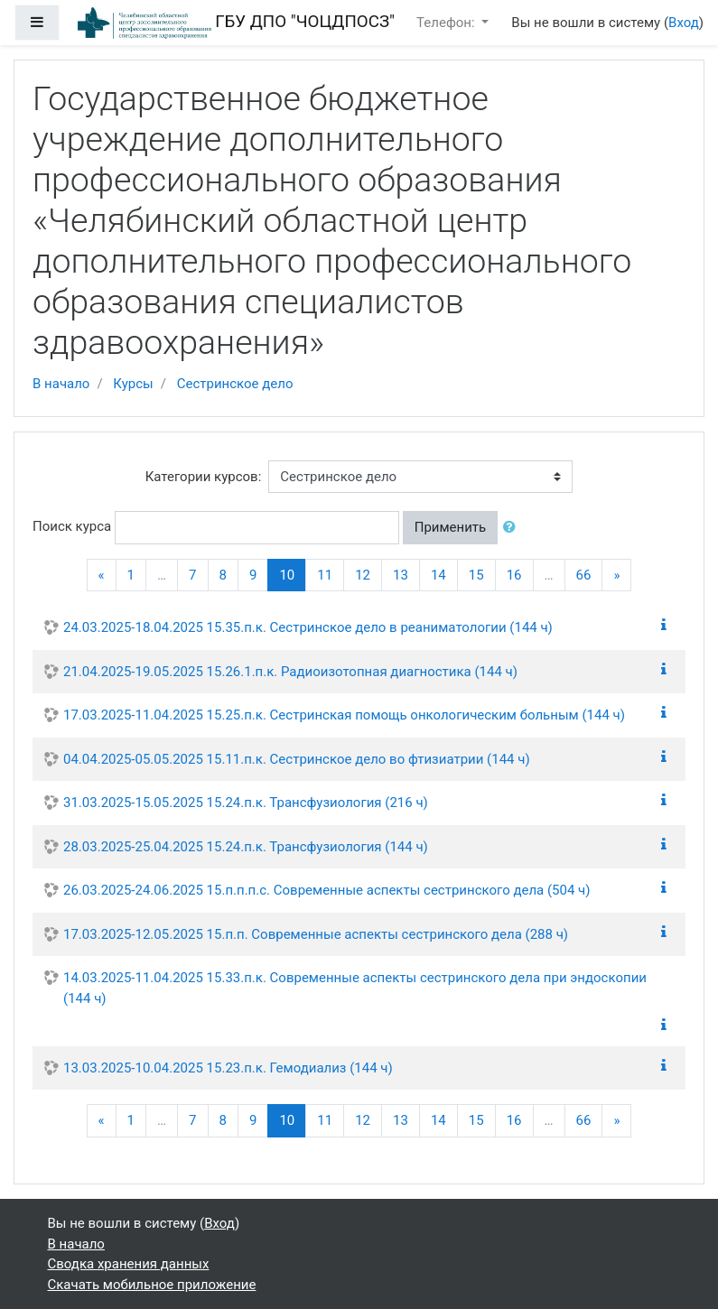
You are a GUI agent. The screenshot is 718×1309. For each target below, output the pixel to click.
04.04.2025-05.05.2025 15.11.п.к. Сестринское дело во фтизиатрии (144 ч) (296, 759)
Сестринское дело (235, 384)
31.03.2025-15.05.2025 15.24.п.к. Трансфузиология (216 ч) (245, 802)
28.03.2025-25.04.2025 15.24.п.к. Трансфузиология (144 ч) (245, 847)
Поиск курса (72, 526)
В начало (61, 384)
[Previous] (102, 575)
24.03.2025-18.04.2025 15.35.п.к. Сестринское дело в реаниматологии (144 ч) (308, 627)
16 (514, 575)
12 (362, 575)
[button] (513, 527)
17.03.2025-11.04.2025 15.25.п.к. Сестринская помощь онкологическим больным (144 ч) (344, 715)
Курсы (133, 384)
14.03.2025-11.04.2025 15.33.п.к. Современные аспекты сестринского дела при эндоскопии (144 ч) (355, 988)
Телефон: (447, 22)
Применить (451, 527)
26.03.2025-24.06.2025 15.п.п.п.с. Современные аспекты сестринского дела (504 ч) (327, 890)
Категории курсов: (203, 477)
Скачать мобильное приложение (152, 1285)
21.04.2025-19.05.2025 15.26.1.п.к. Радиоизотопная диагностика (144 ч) (290, 672)
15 (476, 575)
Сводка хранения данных (129, 1264)
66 (584, 575)
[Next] (616, 575)
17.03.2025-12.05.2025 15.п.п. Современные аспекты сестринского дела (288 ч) (315, 934)
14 (438, 575)
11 (324, 575)
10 (292, 574)
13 (400, 575)
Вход (683, 22)
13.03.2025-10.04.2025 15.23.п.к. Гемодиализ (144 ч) (228, 1068)
